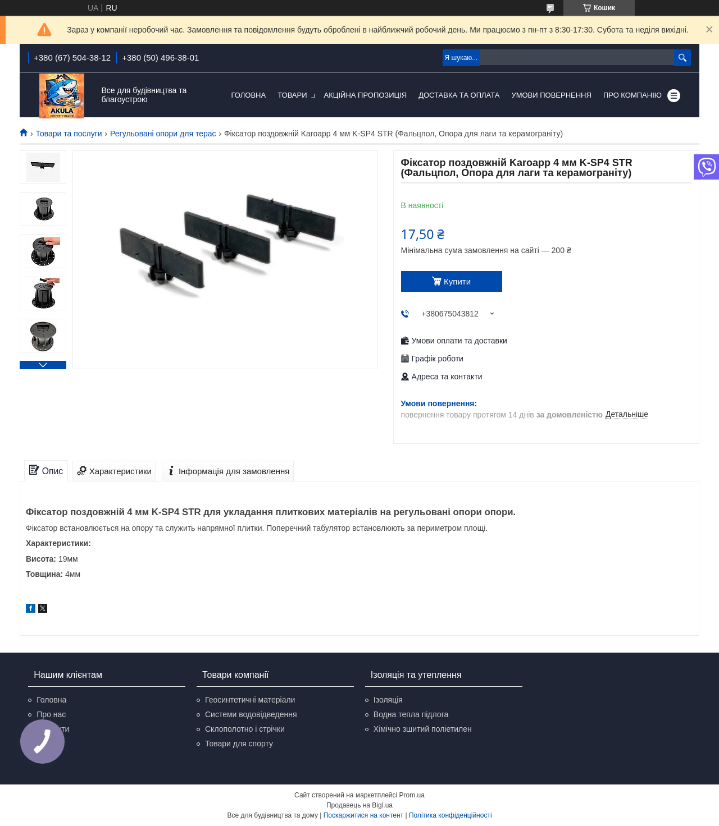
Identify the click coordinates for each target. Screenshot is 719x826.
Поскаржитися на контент (363, 815)
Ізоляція (388, 699)
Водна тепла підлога (411, 714)
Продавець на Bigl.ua (359, 805)
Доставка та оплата (458, 95)
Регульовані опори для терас (163, 133)
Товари (292, 95)
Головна (248, 95)
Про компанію (632, 95)
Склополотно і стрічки (245, 728)
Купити (457, 281)
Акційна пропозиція (365, 95)
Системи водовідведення (251, 714)
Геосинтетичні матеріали (250, 699)
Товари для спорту (239, 743)
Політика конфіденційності (450, 815)
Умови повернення (551, 95)
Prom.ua (412, 795)
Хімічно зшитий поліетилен (423, 728)
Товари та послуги (68, 133)
